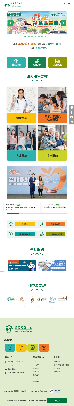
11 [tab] (36, 309)
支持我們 (36, 375)
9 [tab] (47, 306)
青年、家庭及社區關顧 (62, 365)
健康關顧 (57, 362)
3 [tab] (32, 37)
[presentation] (29, 37)
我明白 (57, 401)
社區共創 (36, 372)
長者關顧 (57, 372)
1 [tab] (25, 37)
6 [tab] (42, 37)
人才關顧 (57, 368)
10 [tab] (33, 309)
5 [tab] (39, 37)
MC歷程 (36, 365)
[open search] (65, 4)
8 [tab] (44, 306)
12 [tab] (38, 309)
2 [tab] (29, 37)
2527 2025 (11, 365)
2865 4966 (12, 369)
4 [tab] (35, 37)
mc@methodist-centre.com (18, 373)
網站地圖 (36, 381)
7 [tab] (46, 37)
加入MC (36, 378)
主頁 (34, 362)
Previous (10, 23)
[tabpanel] (22, 207)
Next (63, 23)
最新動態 (36, 368)
